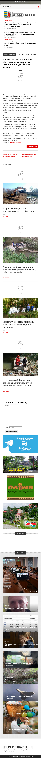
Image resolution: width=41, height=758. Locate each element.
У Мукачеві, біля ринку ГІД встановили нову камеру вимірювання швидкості (29, 154)
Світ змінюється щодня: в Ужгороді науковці (17, 589)
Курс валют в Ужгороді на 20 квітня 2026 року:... (20, 628)
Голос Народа (7, 605)
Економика (6, 625)
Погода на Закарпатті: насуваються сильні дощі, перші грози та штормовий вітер (20, 43)
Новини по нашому (15, 142)
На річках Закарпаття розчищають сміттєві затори (18, 209)
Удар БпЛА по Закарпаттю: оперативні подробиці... (19, 697)
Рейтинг (34, 54)
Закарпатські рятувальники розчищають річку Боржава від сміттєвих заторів (19, 270)
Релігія (5, 710)
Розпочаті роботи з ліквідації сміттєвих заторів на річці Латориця (18, 324)
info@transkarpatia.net (8, 751)
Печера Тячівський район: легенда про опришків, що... (20, 681)
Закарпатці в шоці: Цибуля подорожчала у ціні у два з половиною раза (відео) (10, 154)
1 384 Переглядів (24, 54)
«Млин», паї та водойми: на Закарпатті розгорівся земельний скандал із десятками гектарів (20, 24)
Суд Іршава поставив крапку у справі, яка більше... (21, 645)
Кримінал (6, 641)
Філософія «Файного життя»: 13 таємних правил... (21, 730)
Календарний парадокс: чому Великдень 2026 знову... (20, 714)
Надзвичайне (7, 660)
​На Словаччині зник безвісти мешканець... (16, 609)
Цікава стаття (32, 146)
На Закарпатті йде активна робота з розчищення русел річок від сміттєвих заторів (17, 383)
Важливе (6, 694)
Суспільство (7, 587)
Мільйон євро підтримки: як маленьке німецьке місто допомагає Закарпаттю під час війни (19, 34)
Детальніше (6, 216)
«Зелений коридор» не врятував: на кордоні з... (19, 664)
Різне (5, 727)
